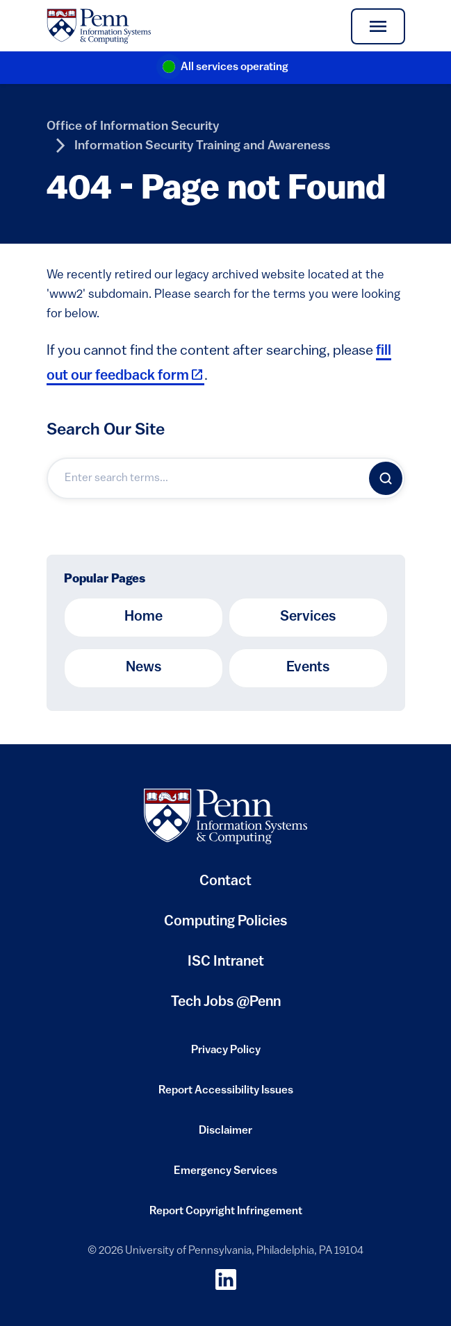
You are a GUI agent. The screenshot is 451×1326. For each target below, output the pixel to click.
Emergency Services (225, 1175)
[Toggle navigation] (377, 26)
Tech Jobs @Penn (226, 1002)
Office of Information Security (133, 126)
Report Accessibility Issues (225, 1095)
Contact (225, 882)
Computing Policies (225, 927)
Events (307, 668)
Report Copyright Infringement (225, 1215)
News (143, 668)
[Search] (385, 478)
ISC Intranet (226, 967)
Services (308, 617)
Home (143, 617)
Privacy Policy (226, 1054)
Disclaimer (225, 1135)
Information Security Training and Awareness (202, 146)
